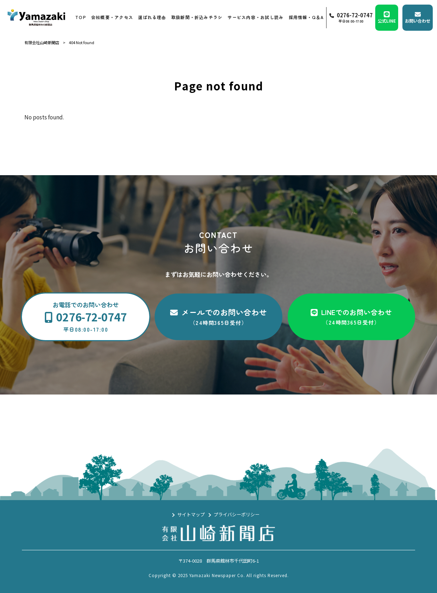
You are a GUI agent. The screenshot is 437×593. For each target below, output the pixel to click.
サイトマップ (191, 514)
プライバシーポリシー (236, 514)
